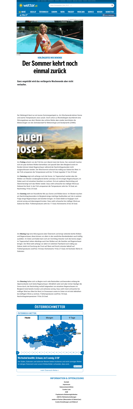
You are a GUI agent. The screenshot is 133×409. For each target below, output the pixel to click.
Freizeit (71, 12)
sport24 (57, 1)
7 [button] (30, 352)
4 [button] (22, 352)
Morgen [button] (49, 317)
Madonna (63, 1)
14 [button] (52, 352)
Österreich (51, 1)
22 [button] (80, 352)
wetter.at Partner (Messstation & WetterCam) (66, 399)
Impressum (66, 384)
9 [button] (35, 352)
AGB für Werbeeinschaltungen (66, 397)
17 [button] (62, 352)
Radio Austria (92, 1)
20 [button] (73, 352)
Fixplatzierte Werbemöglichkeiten (66, 394)
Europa (54, 12)
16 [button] (59, 352)
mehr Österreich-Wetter (50, 370)
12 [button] (45, 352)
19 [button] (69, 352)
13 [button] (49, 352)
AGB (66, 392)
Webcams (81, 12)
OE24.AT (33, 12)
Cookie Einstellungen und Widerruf (66, 402)
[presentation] (17, 352)
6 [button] (27, 352)
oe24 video (44, 1)
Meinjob (75, 1)
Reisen (80, 1)
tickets (85, 1)
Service (91, 12)
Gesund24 (69, 1)
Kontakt (66, 382)
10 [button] (39, 352)
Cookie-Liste (66, 389)
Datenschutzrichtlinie (66, 387)
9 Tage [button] (72, 317)
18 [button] (66, 352)
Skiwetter (110, 12)
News (62, 12)
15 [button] (56, 352)
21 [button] (76, 352)
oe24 (38, 1)
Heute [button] (27, 317)
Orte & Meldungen (108, 15)
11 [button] (42, 352)
